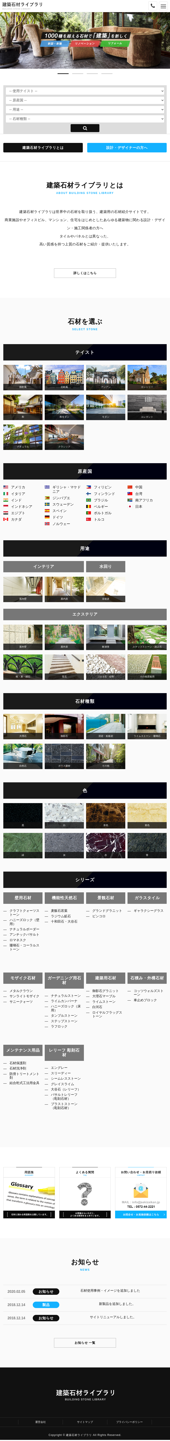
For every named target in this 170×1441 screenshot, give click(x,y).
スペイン (56, 511)
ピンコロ (101, 922)
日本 (135, 506)
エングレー (61, 1068)
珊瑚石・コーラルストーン (25, 963)
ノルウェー (57, 524)
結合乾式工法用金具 (25, 1089)
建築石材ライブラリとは (43, 148)
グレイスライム (64, 1092)
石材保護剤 (20, 1064)
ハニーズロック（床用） (64, 1016)
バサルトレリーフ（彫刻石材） (66, 1111)
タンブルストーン (66, 1024)
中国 (135, 487)
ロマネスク (20, 954)
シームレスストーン (66, 1083)
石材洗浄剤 (20, 1070)
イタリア (14, 494)
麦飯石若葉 (61, 911)
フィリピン (99, 487)
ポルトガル (99, 513)
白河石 (99, 1011)
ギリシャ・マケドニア (63, 489)
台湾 (135, 494)
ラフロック (61, 1037)
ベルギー (97, 506)
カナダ (12, 519)
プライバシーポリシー (129, 1422)
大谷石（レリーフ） (64, 1101)
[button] (63, 72)
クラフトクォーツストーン (25, 914)
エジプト (14, 513)
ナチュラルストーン (66, 998)
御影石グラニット (108, 991)
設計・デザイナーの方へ (127, 148)
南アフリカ (140, 500)
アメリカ (14, 487)
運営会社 (40, 1422)
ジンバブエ (57, 498)
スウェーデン (59, 504)
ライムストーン (106, 1004)
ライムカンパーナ (66, 1007)
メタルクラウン (23, 991)
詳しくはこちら (85, 273)
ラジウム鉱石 (63, 918)
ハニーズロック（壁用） (23, 924)
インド (12, 500)
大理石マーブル (106, 998)
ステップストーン (66, 1030)
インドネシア (17, 506)
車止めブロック (147, 1002)
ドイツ (54, 517)
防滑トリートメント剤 (25, 1079)
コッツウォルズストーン (149, 993)
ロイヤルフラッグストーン (108, 1019)
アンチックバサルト (25, 946)
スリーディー (63, 1075)
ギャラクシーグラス (149, 914)
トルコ (95, 519)
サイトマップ (85, 1422)
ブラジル (97, 500)
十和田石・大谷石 (66, 924)
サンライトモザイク (25, 1000)
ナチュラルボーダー (25, 935)
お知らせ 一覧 (85, 1342)
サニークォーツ (23, 1009)
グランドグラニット (108, 914)
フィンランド (100, 494)
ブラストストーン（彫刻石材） (66, 1122)
